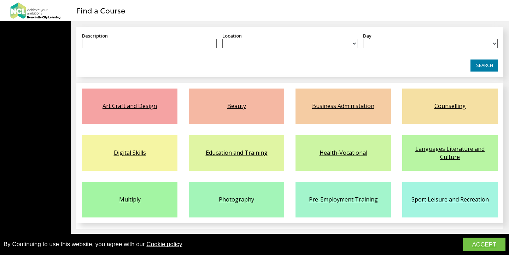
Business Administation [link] (343, 106)
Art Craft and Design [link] (130, 106)
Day (367, 36)
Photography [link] (236, 199)
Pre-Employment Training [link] (343, 199)
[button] (484, 66)
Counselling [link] (450, 106)
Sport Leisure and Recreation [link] (450, 199)
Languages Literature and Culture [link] (450, 152)
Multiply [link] (130, 199)
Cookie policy (164, 244)
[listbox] (289, 43)
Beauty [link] (236, 106)
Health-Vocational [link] (343, 153)
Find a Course (101, 10)
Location (232, 36)
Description (95, 36)
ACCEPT (484, 245)
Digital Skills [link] (130, 153)
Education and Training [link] (237, 153)
